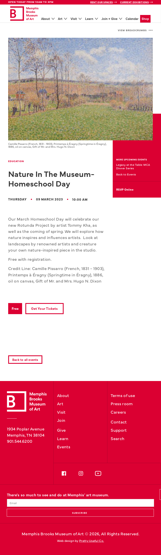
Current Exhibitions (134, 2)
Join (61, 420)
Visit (61, 412)
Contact (119, 422)
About (63, 395)
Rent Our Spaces (101, 2)
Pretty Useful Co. (91, 540)
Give (61, 430)
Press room (122, 403)
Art (60, 403)
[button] (135, 30)
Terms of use (123, 395)
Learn (63, 438)
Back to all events (25, 359)
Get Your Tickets (44, 308)
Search (117, 438)
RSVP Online (125, 189)
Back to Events (126, 174)
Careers (118, 412)
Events (63, 446)
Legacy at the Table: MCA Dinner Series (133, 166)
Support (119, 430)
